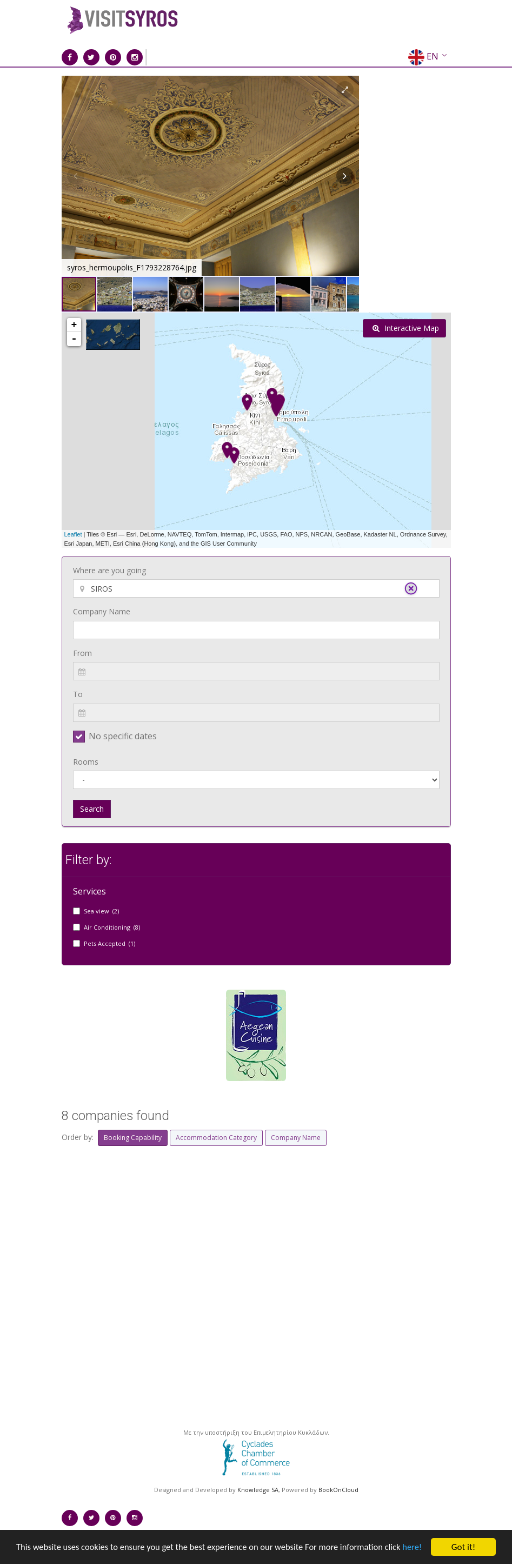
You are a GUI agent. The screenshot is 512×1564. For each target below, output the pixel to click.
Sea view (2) (101, 911)
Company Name (101, 611)
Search (92, 809)
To (78, 694)
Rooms (85, 762)
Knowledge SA (257, 1490)
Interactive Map (406, 328)
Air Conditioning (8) (112, 927)
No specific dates (123, 736)
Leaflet (73, 534)
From (82, 653)
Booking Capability (133, 1137)
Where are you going (109, 570)
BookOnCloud (338, 1490)
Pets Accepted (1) (109, 943)
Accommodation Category (216, 1137)
